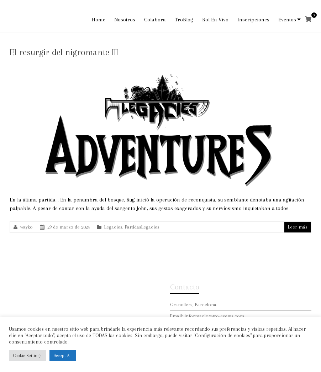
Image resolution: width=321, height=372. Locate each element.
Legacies (113, 227)
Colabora (155, 19)
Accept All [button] (63, 355)
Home (98, 19)
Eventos (287, 19)
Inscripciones (253, 19)
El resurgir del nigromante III (64, 52)
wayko (26, 227)
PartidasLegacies (142, 227)
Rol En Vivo (215, 19)
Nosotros (124, 19)
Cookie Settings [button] (27, 355)
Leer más (297, 227)
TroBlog (184, 19)
